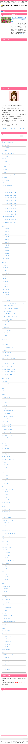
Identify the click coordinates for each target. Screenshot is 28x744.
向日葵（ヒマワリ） (7, 566)
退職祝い (4, 166)
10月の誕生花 (5, 253)
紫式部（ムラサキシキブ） (8, 621)
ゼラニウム (5, 549)
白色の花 (4, 172)
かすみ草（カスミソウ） (8, 410)
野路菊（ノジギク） (7, 607)
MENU (3, 11)
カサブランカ (5, 522)
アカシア (4, 402)
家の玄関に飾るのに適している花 (10, 316)
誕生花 (3, 226)
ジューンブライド (6, 164)
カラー (4, 525)
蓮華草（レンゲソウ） (7, 502)
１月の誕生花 (5, 228)
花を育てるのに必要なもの (8, 358)
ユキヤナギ (5, 491)
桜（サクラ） (5, 421)
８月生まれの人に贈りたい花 (9, 211)
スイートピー (5, 437)
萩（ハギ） (5, 610)
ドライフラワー (6, 361)
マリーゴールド (6, 574)
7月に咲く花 (5, 281)
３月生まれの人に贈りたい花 (9, 197)
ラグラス (4, 497)
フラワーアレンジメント (8, 363)
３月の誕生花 (5, 234)
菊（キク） (5, 594)
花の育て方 (5, 344)
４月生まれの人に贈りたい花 (9, 200)
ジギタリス (5, 544)
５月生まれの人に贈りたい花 (9, 203)
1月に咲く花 (5, 265)
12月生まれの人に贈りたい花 (9, 222)
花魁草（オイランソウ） (8, 520)
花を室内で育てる (6, 352)
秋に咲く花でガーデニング (8, 371)
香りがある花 (5, 321)
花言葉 (4, 297)
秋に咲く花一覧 (6, 586)
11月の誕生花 (5, 255)
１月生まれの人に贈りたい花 (9, 192)
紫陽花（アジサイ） (7, 517)
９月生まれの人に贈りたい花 (9, 214)
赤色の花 (4, 169)
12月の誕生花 (5, 258)
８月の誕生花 (5, 247)
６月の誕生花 (5, 242)
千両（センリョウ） (7, 649)
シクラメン (5, 638)
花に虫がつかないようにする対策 (10, 308)
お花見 (4, 350)
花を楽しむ (4, 339)
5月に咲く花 (5, 276)
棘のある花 (5, 332)
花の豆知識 (4, 262)
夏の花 (3, 506)
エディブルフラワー (7, 300)
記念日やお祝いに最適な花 (7, 142)
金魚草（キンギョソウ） (8, 416)
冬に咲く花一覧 (6, 630)
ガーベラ (4, 591)
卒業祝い (4, 150)
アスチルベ (5, 514)
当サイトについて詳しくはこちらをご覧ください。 (14, 128)
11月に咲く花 (5, 292)
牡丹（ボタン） (6, 478)
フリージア (5, 470)
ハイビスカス (5, 563)
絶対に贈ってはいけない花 (8, 313)
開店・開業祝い (6, 180)
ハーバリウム (5, 145)
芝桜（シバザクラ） (7, 426)
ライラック (5, 494)
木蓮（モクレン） (6, 483)
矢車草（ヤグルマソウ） (8, 489)
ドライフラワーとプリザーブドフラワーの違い (13, 303)
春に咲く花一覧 (6, 397)
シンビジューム (6, 644)
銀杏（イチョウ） (6, 588)
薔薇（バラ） (5, 462)
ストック (4, 440)
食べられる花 (5, 327)
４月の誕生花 (5, 236)
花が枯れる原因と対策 (7, 305)
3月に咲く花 (5, 270)
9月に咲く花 (5, 286)
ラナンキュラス (6, 499)
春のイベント (4, 388)
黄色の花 (4, 158)
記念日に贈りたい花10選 (8, 153)
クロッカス (5, 418)
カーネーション (6, 413)
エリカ (4, 664)
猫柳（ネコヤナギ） (7, 456)
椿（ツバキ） (5, 451)
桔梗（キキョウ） (6, 530)
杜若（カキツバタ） (7, 408)
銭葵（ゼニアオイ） (7, 547)
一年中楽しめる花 (5, 661)
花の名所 (4, 381)
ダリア (4, 605)
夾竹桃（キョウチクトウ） (8, 533)
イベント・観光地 (5, 378)
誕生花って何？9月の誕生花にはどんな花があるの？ (18, 19)
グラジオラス (5, 539)
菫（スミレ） (5, 443)
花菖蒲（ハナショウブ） (8, 459)
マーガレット (5, 480)
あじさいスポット (6, 383)
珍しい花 (4, 335)
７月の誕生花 (5, 245)
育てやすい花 (5, 355)
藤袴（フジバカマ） (7, 618)
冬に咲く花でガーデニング (8, 374)
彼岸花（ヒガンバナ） (7, 615)
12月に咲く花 (5, 294)
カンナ (4, 528)
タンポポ (4, 445)
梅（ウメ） (5, 633)
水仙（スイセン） (6, 646)
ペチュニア (5, 571)
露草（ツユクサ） (6, 552)
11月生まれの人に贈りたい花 (9, 219)
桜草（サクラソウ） (7, 424)
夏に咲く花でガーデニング (8, 369)
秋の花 (3, 583)
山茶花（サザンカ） (7, 636)
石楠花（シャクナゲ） (7, 429)
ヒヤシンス (5, 464)
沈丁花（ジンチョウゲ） (8, 435)
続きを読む (23, 33)
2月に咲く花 (5, 267)
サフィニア (5, 541)
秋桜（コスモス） (6, 599)
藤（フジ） (5, 467)
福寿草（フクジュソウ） (8, 654)
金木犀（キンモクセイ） (8, 596)
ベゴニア (4, 568)
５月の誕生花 (5, 239)
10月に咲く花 (5, 289)
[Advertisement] (14, 63)
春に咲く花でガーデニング (8, 366)
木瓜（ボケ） (5, 475)
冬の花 (3, 628)
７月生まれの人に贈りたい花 (9, 208)
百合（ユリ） (5, 576)
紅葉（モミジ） (6, 624)
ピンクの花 (5, 156)
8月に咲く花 (5, 284)
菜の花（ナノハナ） (7, 453)
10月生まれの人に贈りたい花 (9, 216)
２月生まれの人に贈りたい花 (9, 195)
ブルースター (5, 472)
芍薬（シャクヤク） (7, 432)
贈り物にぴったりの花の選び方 (9, 175)
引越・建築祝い (6, 147)
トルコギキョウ (6, 555)
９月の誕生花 (5, 250)
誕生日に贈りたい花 (6, 189)
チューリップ (5, 448)
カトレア (4, 667)
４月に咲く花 (5, 273)
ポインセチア (5, 657)
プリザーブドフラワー (7, 185)
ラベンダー (5, 579)
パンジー (4, 652)
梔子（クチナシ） (6, 536)
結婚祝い (4, 177)
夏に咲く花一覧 (6, 509)
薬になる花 (5, 324)
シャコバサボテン (6, 641)
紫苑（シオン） (6, 602)
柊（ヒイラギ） (6, 613)
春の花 (3, 394)
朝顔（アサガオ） (6, 511)
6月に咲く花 (5, 278)
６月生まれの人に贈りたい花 (9, 206)
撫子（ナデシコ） (6, 557)
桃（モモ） (5, 486)
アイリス (4, 399)
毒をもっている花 (6, 330)
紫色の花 (4, 161)
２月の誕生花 (5, 231)
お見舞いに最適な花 (7, 311)
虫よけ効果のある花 (7, 319)
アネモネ (4, 405)
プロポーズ (5, 183)
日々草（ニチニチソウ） (8, 560)
